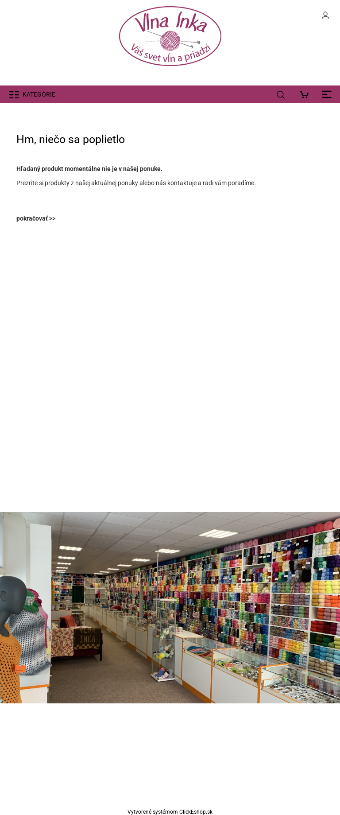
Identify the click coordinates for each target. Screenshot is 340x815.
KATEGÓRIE (39, 94)
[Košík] (307, 94)
